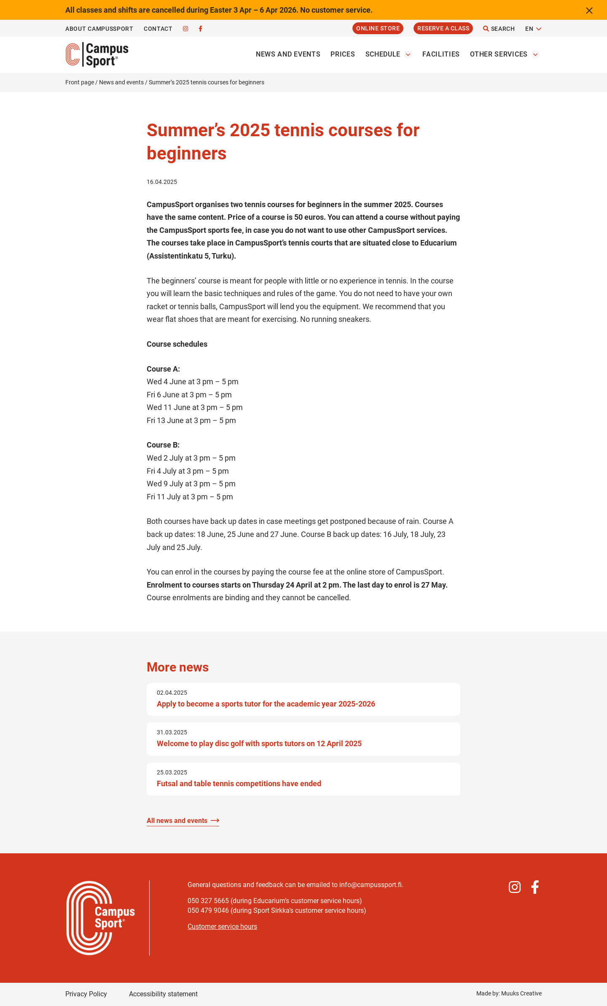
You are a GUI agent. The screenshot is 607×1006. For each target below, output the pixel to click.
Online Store (378, 28)
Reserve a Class (443, 28)
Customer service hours (222, 926)
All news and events (177, 821)
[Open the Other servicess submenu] (535, 54)
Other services (499, 54)
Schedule (383, 54)
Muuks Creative (521, 993)
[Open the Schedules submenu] (408, 54)
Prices (342, 54)
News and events (288, 54)
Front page (79, 82)
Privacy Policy (86, 994)
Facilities (441, 54)
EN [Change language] (529, 29)
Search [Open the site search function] (499, 29)
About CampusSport (99, 29)
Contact (158, 29)
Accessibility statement (163, 994)
